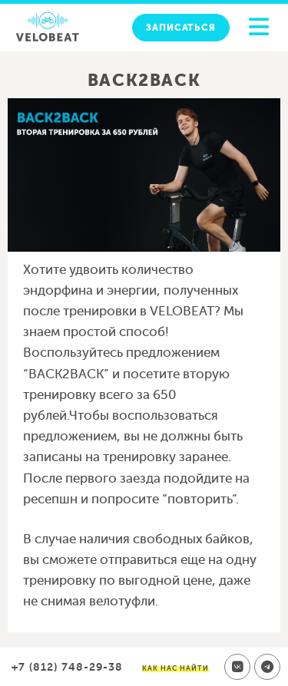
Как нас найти (175, 668)
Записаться (181, 27)
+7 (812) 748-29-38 (67, 667)
